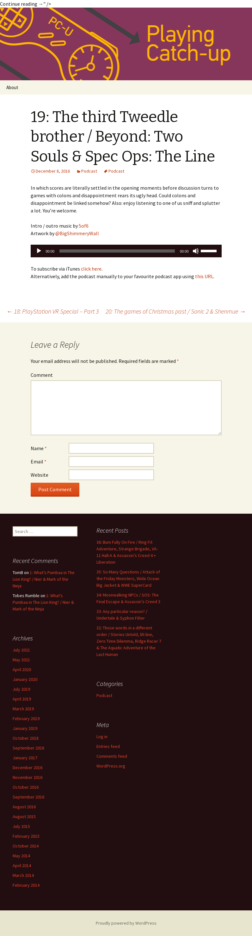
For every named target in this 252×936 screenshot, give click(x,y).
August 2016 (24, 807)
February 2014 (26, 885)
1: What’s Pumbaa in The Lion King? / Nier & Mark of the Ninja (44, 579)
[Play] (39, 251)
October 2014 (26, 846)
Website (39, 475)
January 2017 (25, 758)
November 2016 (27, 777)
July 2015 (21, 826)
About (12, 87)
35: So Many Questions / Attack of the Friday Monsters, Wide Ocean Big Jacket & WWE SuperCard (128, 578)
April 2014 (22, 865)
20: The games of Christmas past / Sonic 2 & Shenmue (176, 311)
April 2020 (22, 669)
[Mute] (196, 251)
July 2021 (21, 650)
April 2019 (22, 699)
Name (39, 448)
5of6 (84, 226)
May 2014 (21, 856)
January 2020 (25, 679)
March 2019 (23, 709)
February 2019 (26, 718)
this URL (204, 276)
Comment (42, 375)
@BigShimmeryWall (77, 233)
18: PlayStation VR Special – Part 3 (52, 311)
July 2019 (21, 689)
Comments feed (111, 756)
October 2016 (26, 787)
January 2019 (25, 728)
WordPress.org (110, 766)
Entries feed (108, 746)
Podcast (89, 171)
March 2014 (23, 875)
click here (91, 269)
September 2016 (28, 797)
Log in (102, 736)
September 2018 (28, 748)
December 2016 (27, 767)
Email (38, 461)
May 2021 (21, 660)
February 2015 (26, 836)
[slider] (117, 251)
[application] (126, 251)
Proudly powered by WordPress (126, 923)
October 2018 (26, 738)
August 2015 (24, 816)
